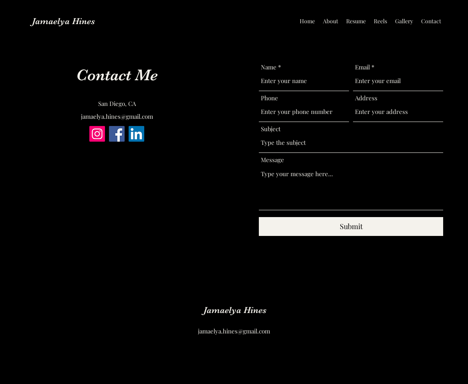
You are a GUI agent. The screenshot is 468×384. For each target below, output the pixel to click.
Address (366, 98)
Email (362, 67)
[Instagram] (97, 134)
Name (268, 67)
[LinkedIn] (136, 134)
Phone (269, 98)
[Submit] (351, 226)
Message (272, 160)
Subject (270, 129)
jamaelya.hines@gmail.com (117, 116)
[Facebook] (117, 134)
